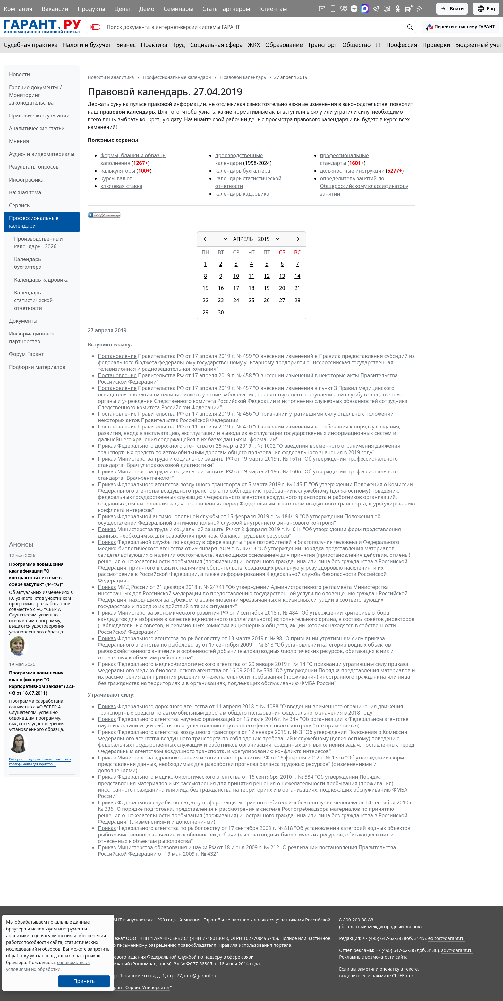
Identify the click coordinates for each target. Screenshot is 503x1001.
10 (236, 275)
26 (267, 300)
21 (297, 288)
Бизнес (126, 44)
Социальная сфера (216, 44)
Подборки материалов (37, 366)
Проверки (436, 44)
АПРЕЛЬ (243, 238)
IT (378, 44)
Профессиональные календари (33, 222)
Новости (19, 74)
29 (205, 312)
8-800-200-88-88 (356, 920)
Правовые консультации (39, 115)
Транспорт (322, 44)
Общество (356, 44)
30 (221, 312)
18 (251, 288)
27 (282, 300)
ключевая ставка (121, 186)
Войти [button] (452, 9)
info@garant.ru (200, 975)
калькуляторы (117, 170)
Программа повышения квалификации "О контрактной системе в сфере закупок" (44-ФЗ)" (36, 574)
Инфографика (26, 179)
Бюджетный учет (478, 44)
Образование (284, 44)
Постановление (117, 356)
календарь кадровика (242, 193)
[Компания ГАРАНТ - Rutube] (409, 9)
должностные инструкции (352, 170)
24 (236, 300)
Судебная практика (31, 44)
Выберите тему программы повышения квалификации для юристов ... (40, 761)
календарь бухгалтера (242, 170)
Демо (147, 9)
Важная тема (25, 192)
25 (251, 300)
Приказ (107, 445)
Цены (122, 9)
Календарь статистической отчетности (33, 300)
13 (282, 275)
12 (267, 275)
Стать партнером (226, 9)
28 (297, 300)
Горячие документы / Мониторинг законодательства (35, 95)
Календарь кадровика (41, 279)
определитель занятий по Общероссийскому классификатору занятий (364, 186)
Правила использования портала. (255, 945)
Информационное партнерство (31, 337)
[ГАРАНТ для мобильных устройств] (333, 9)
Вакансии (55, 9)
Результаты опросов (34, 166)
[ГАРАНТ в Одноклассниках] (398, 9)
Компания (18, 9)
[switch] (95, 27)
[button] (460, 27)
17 (236, 288)
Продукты (91, 9)
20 (282, 288)
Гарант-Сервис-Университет (139, 987)
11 (251, 275)
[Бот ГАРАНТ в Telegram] (387, 9)
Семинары (178, 9)
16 (221, 288)
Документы (23, 320)
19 (267, 288)
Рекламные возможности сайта (373, 957)
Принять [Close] (84, 981)
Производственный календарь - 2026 (38, 242)
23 (221, 300)
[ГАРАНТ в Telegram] (376, 9)
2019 (264, 238)
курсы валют (116, 178)
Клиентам (273, 9)
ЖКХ (254, 44)
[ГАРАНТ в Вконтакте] (344, 9)
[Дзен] (354, 8)
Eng (486, 9)
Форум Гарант (26, 354)
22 (205, 300)
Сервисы (20, 205)
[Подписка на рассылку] (322, 9)
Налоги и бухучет (87, 44)
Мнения (19, 141)
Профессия (401, 44)
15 (205, 288)
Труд (179, 44)
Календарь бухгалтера (27, 263)
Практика (154, 44)
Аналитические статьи (36, 128)
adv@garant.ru (457, 950)
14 (297, 275)
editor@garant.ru (446, 938)
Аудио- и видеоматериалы (41, 153)
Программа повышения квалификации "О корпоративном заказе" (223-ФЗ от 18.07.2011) (42, 683)
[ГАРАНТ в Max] (365, 8)
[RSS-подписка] (419, 9)
